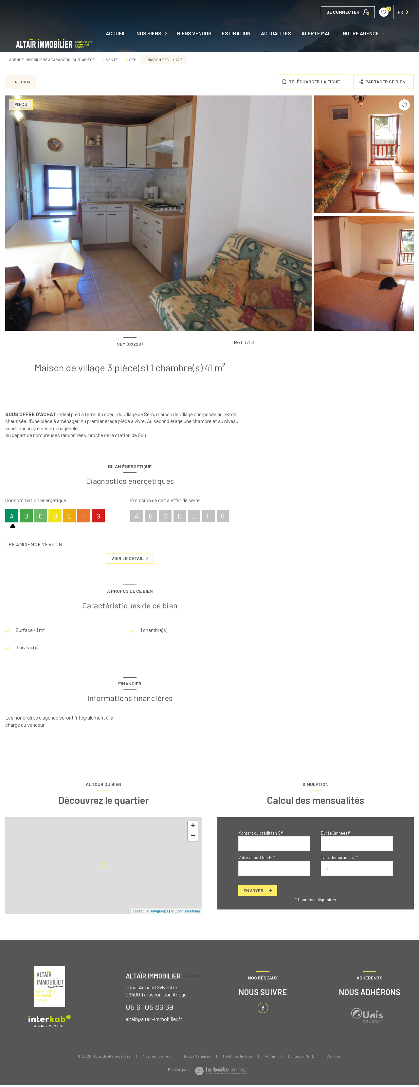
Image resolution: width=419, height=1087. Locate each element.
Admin (270, 1057)
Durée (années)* (335, 834)
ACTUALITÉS (276, 33)
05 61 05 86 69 (149, 1008)
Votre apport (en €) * (256, 859)
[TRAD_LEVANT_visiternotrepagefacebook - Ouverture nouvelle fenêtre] (263, 1009)
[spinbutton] (357, 870)
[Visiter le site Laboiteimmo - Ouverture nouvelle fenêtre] (220, 1072)
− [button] (193, 837)
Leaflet (138, 912)
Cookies (333, 1058)
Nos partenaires (196, 1057)
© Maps (157, 912)
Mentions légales (238, 1057)
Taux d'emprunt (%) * (339, 859)
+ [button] (193, 828)
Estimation (236, 33)
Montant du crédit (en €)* (260, 834)
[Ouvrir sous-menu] (167, 33)
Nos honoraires (157, 1057)
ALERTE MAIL (316, 33)
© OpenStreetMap (185, 912)
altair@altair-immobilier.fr (154, 1020)
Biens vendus (194, 33)
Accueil (116, 33)
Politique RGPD (301, 1057)
